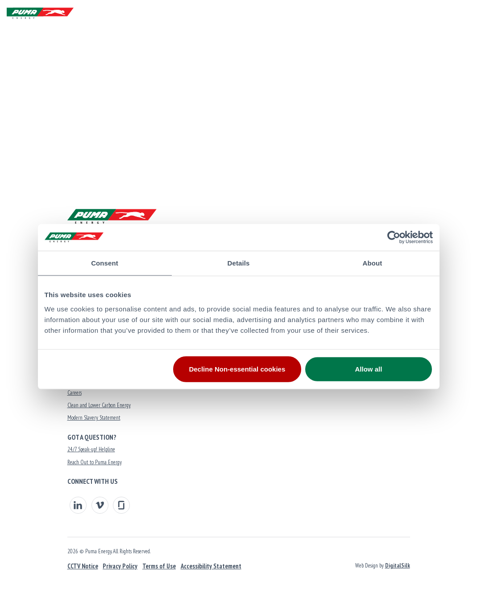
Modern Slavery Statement (93, 417)
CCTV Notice (82, 566)
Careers (74, 392)
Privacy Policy (120, 566)
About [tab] (372, 263)
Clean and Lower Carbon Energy (99, 405)
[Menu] (461, 13)
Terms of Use (159, 566)
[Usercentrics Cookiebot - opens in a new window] (394, 237)
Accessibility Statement (211, 566)
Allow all (368, 368)
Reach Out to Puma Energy (94, 462)
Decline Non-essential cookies (237, 368)
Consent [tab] (104, 263)
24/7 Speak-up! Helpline (91, 449)
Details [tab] (239, 263)
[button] (440, 13)
